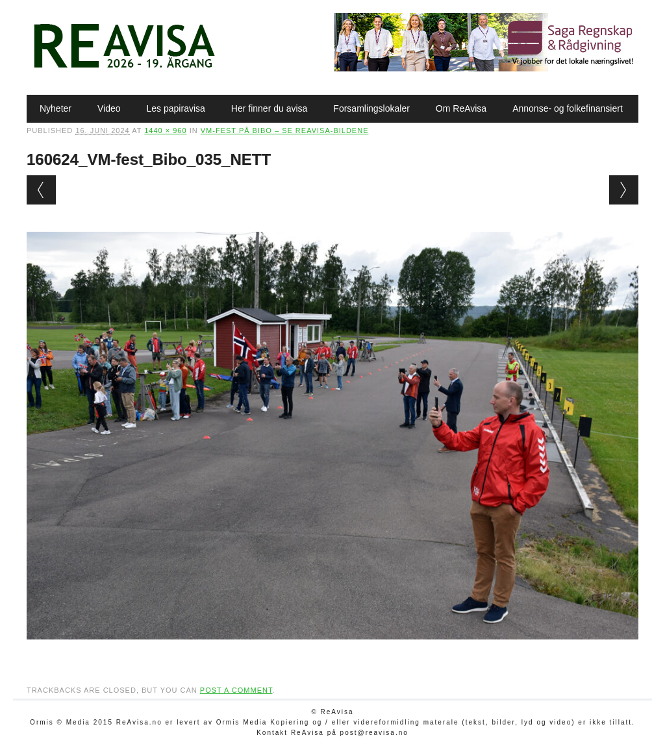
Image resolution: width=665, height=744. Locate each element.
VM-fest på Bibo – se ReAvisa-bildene (285, 130)
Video (109, 108)
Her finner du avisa (269, 108)
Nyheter (55, 108)
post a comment (236, 690)
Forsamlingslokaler (371, 108)
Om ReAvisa (461, 108)
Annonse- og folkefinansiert (567, 108)
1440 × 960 (165, 130)
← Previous (41, 190)
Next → (623, 190)
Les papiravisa (176, 108)
